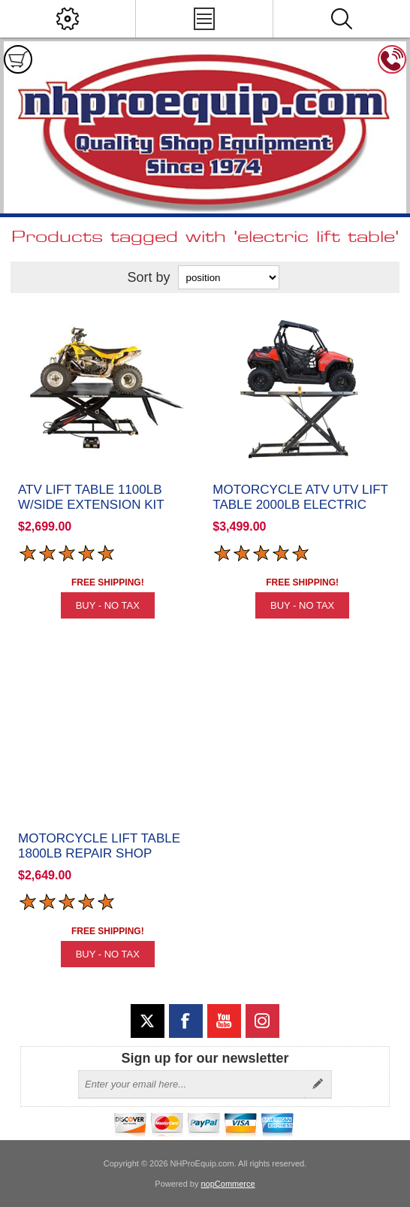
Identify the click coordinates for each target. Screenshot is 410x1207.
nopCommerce (228, 1183)
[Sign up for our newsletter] (191, 1084)
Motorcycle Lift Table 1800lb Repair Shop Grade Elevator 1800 (99, 853)
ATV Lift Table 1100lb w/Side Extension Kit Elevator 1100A (91, 504)
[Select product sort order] (228, 277)
